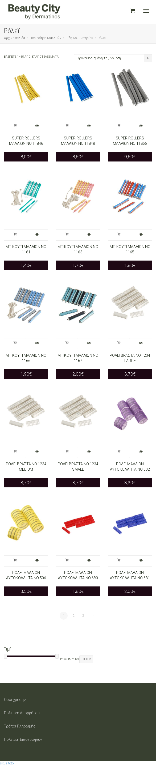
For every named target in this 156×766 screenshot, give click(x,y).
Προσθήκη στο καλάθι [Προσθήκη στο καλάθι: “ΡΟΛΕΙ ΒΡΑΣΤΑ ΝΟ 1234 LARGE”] (119, 343)
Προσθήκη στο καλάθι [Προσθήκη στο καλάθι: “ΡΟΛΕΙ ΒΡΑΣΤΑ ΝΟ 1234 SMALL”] (67, 452)
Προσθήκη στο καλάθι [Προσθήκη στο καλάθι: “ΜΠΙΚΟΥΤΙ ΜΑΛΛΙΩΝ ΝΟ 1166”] (15, 343)
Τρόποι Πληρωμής (19, 726)
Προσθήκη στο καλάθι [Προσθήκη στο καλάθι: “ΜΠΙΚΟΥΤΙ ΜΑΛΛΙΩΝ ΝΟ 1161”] (15, 235)
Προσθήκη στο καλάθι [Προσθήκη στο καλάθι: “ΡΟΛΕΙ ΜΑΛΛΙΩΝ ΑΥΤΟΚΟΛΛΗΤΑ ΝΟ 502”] (119, 452)
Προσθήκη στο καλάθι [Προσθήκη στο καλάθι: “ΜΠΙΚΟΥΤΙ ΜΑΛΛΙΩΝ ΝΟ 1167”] (67, 343)
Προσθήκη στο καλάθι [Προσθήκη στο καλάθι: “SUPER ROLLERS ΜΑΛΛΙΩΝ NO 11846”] (15, 126)
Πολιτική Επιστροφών (23, 739)
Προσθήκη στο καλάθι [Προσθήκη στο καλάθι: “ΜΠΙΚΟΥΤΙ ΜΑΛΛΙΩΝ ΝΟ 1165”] (119, 235)
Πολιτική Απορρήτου (22, 713)
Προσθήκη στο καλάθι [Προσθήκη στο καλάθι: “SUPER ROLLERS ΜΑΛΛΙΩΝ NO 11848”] (67, 126)
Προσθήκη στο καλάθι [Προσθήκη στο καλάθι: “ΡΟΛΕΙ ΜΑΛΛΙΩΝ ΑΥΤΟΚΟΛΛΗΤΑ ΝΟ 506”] (15, 561)
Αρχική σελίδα (14, 38)
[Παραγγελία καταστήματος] (113, 58)
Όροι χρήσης (15, 699)
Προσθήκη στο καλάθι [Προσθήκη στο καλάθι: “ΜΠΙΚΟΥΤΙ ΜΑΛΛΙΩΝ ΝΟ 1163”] (67, 235)
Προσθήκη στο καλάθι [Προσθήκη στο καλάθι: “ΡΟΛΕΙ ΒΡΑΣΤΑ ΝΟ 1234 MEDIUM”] (15, 452)
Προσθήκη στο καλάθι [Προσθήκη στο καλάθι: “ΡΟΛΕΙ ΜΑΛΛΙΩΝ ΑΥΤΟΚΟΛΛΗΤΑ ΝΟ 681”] (119, 561)
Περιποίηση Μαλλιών (45, 38)
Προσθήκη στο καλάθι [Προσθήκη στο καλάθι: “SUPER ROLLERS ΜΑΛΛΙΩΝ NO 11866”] (119, 126)
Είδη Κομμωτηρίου (79, 38)
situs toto (7, 763)
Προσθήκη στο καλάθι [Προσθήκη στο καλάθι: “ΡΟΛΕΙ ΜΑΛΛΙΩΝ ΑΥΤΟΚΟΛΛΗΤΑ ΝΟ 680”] (67, 561)
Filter (86, 659)
